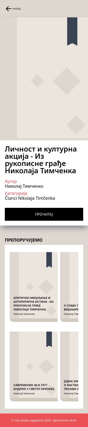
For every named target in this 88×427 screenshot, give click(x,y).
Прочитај (44, 214)
